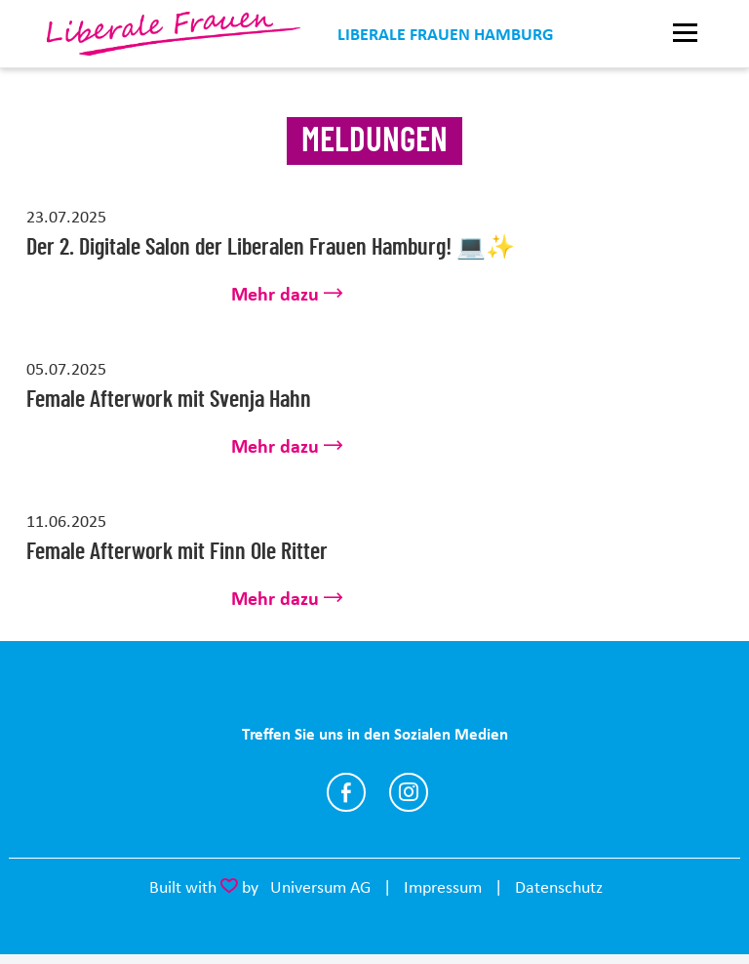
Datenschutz (559, 887)
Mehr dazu (275, 294)
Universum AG (320, 887)
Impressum (443, 887)
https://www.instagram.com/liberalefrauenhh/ (408, 792)
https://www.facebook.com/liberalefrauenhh (346, 792)
